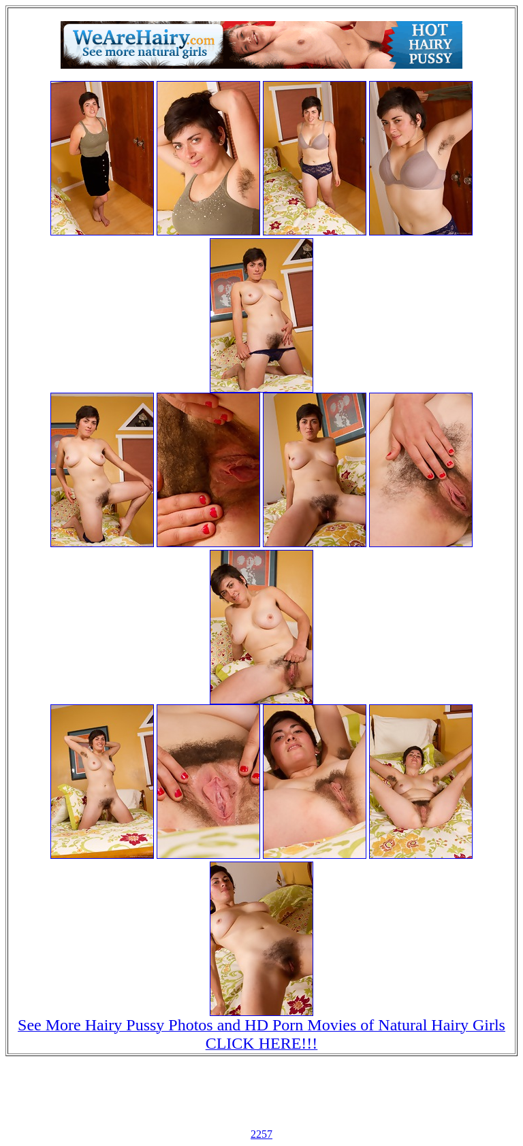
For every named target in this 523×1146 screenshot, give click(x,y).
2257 (261, 1134)
